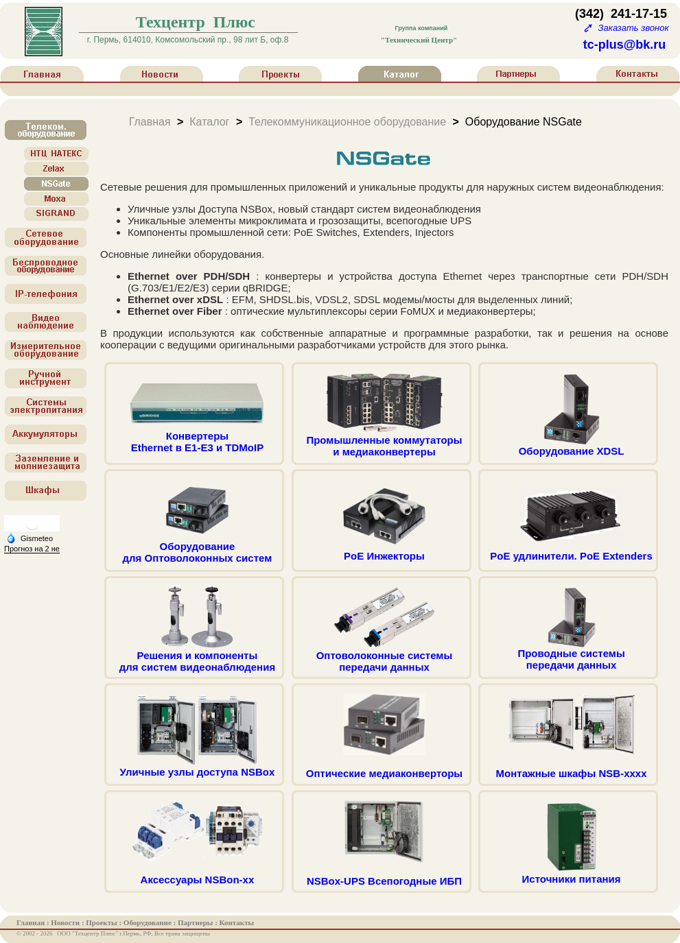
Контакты (237, 922)
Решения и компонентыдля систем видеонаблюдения (197, 656)
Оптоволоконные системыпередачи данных (384, 656)
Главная (150, 121)
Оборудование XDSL (571, 446)
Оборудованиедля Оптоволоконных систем (197, 547)
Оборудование (149, 922)
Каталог (209, 121)
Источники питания (571, 874)
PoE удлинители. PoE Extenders (571, 551)
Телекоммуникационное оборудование (347, 121)
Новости (66, 922)
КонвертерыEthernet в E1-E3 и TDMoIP (196, 436)
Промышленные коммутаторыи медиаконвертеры (384, 441)
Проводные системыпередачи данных (570, 654)
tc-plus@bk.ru (624, 44)
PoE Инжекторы (384, 551)
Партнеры (196, 922)
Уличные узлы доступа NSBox (197, 767)
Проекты (102, 922)
